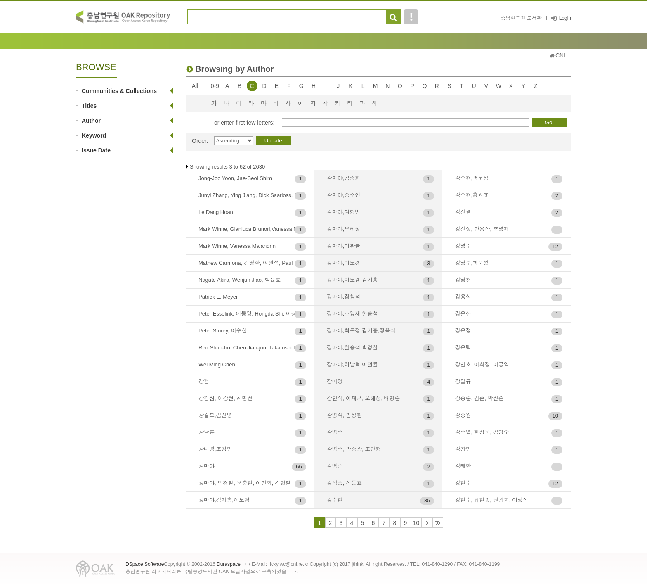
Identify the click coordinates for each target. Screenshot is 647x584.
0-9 (215, 86)
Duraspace (229, 564)
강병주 (335, 432)
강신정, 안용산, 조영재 (482, 229)
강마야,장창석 (344, 297)
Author (91, 120)
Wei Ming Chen (216, 364)
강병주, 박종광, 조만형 (354, 449)
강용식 (463, 297)
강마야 (206, 466)
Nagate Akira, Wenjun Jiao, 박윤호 (239, 280)
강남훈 (206, 432)
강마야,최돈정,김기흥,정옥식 (361, 331)
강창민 (463, 449)
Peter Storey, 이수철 (222, 331)
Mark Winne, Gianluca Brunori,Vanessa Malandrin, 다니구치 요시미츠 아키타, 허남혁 (252, 229)
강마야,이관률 (344, 246)
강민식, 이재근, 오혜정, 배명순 (363, 398)
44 (437, 522)
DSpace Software (144, 564)
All (195, 86)
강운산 (463, 314)
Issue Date (96, 150)
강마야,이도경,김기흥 (352, 280)
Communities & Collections (119, 91)
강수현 (335, 500)
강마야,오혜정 (344, 229)
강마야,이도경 (344, 263)
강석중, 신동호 (344, 483)
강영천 (463, 280)
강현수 (463, 483)
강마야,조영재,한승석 (352, 314)
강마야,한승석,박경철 (352, 347)
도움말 (411, 16)
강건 (203, 381)
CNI (560, 55)
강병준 (335, 466)
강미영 (335, 381)
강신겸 (463, 212)
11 (427, 522)
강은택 (463, 347)
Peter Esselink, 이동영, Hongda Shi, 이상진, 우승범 (252, 314)
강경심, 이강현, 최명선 (225, 398)
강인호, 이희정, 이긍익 (482, 364)
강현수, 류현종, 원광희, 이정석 (491, 500)
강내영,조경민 (215, 449)
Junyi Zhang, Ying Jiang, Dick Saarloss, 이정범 (252, 195)
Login (565, 18)
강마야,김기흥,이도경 (224, 500)
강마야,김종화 (344, 178)
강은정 (463, 331)
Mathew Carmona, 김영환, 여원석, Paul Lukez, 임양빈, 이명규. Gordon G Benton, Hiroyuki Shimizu (252, 263)
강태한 (463, 466)
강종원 (463, 415)
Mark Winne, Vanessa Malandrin (237, 246)
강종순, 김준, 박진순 (479, 398)
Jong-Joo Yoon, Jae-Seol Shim (235, 178)
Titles (89, 105)
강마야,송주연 (344, 195)
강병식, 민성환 (344, 415)
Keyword (94, 135)
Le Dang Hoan (215, 212)
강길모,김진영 (215, 415)
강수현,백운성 (472, 178)
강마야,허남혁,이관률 (352, 364)
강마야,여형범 (344, 212)
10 (416, 523)
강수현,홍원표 (472, 195)
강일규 (463, 381)
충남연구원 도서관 (521, 18)
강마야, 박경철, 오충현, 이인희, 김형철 (244, 483)
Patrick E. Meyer (218, 297)
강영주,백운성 (472, 263)
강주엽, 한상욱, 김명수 (482, 432)
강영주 (463, 246)
